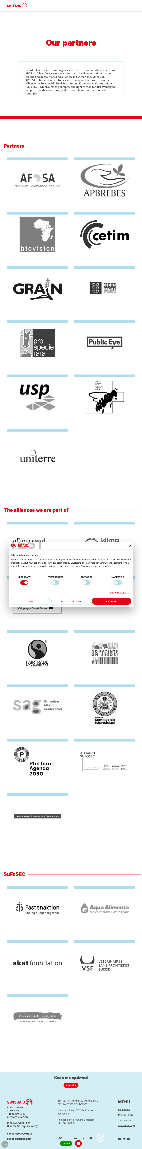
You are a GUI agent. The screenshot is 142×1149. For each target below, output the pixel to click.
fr (124, 1139)
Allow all (111, 601)
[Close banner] (130, 546)
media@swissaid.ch (19, 1122)
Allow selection (71, 601)
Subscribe (71, 1085)
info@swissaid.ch (17, 1117)
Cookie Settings (126, 1125)
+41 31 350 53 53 (16, 1113)
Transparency (125, 1119)
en (128, 1139)
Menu (124, 1102)
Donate (66, 1143)
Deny (30, 601)
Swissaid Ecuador (19, 1139)
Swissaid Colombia (19, 1133)
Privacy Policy (125, 1114)
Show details (118, 593)
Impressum (124, 1109)
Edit (5, 1144)
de (119, 1139)
